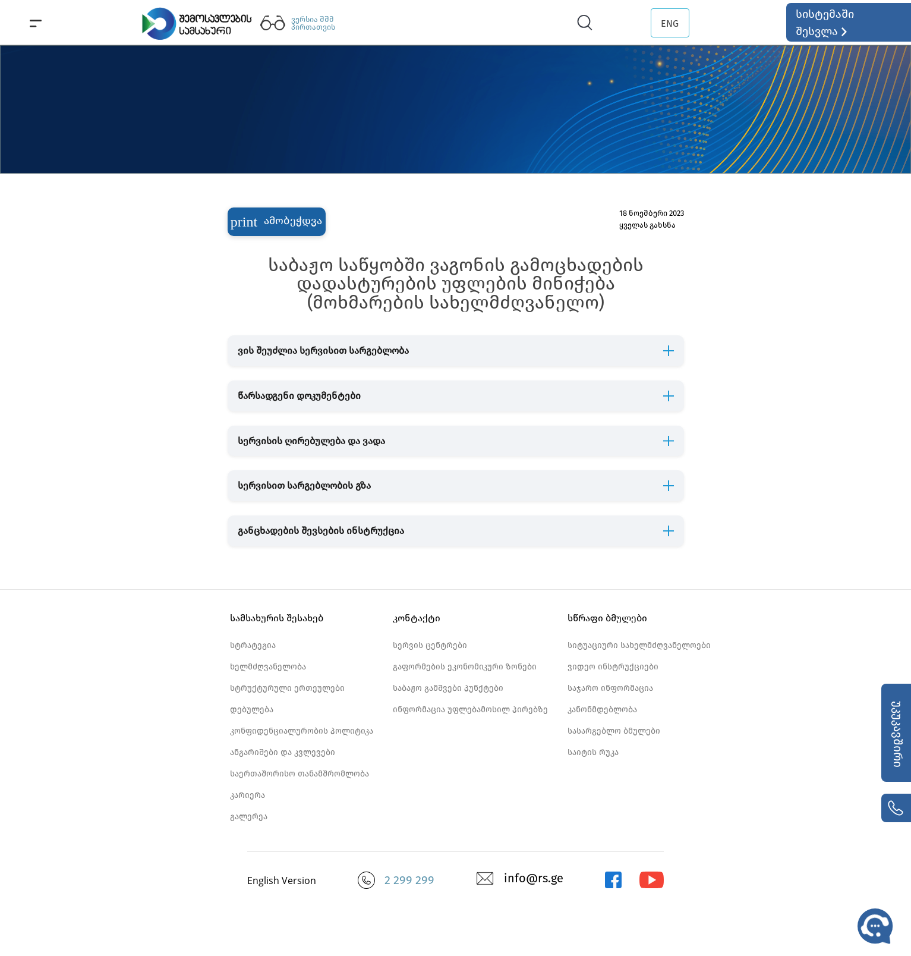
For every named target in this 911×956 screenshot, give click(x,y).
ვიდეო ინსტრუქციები (613, 667)
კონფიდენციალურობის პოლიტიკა (301, 731)
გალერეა (248, 817)
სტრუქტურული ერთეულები (287, 688)
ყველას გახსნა (647, 225)
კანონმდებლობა (602, 710)
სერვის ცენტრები (430, 645)
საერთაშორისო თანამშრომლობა (299, 774)
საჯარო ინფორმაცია (610, 688)
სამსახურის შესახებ (276, 618)
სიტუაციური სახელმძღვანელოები (639, 645)
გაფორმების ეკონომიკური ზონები (465, 667)
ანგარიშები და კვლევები (282, 752)
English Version (281, 880)
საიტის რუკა (593, 752)
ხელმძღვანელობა (268, 667)
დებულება (251, 710)
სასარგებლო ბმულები (614, 731)
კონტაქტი (416, 618)
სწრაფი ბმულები (607, 618)
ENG (670, 23)
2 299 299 (409, 880)
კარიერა (247, 795)
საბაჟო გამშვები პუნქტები (448, 688)
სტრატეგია (253, 645)
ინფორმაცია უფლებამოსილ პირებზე (470, 710)
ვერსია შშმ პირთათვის (313, 23)
